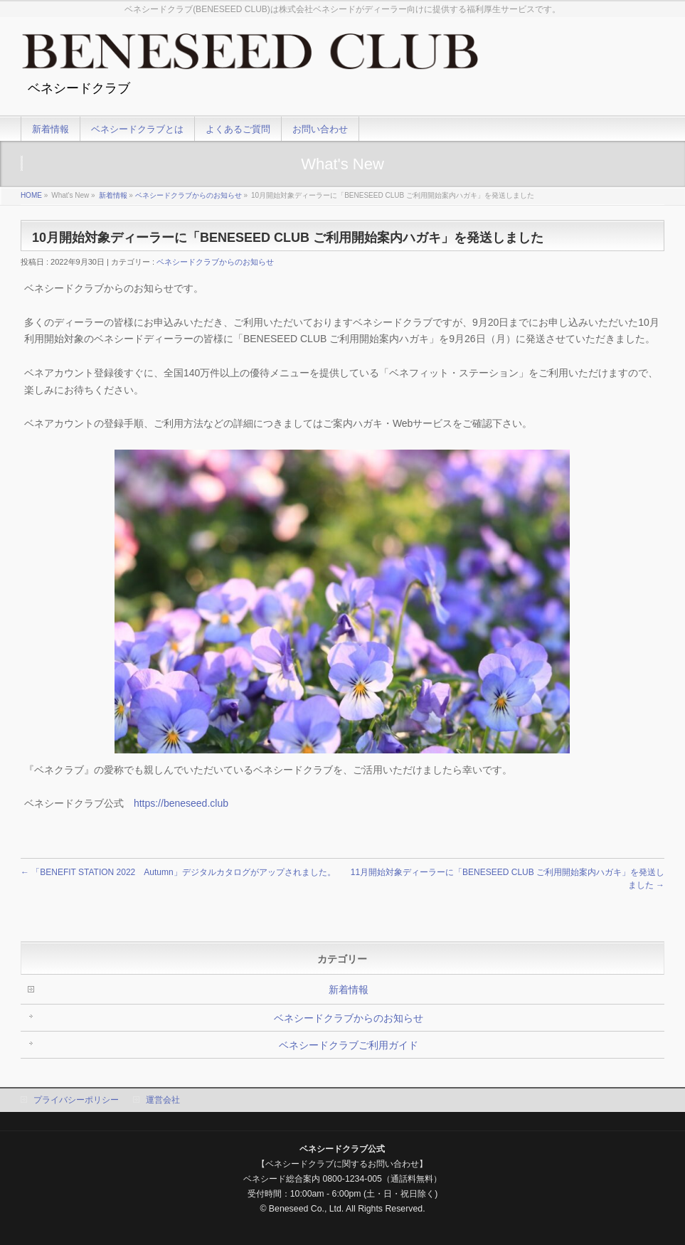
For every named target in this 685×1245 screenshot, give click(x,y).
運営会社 (163, 1100)
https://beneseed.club (181, 803)
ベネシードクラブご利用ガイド (348, 1045)
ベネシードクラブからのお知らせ (188, 195)
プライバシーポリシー (76, 1100)
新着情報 (113, 195)
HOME (31, 195)
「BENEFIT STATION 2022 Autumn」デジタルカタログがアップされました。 (178, 872)
